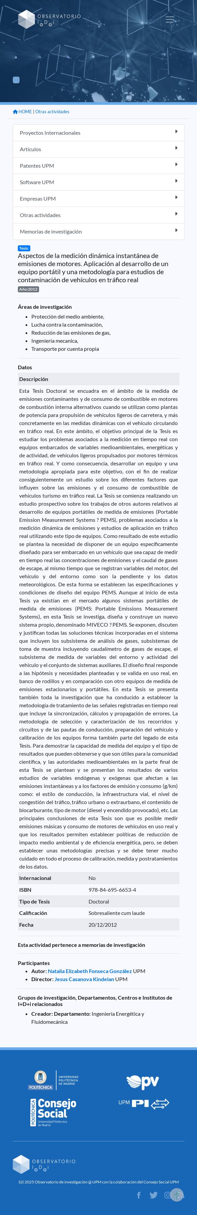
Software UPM (98, 181)
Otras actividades (52, 111)
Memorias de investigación (98, 231)
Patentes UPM (98, 165)
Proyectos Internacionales (98, 132)
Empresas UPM (98, 198)
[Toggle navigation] (169, 19)
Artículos (98, 148)
